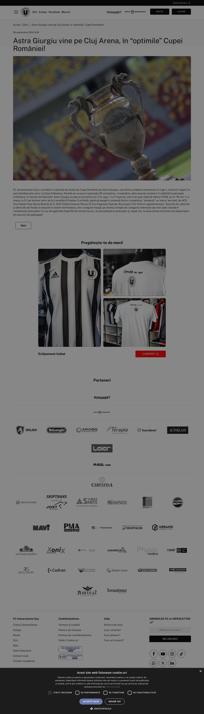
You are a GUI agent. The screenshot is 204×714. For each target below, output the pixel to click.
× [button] (200, 671)
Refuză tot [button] (115, 701)
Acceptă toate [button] (91, 701)
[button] (102, 708)
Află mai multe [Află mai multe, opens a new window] (113, 686)
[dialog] (102, 691)
